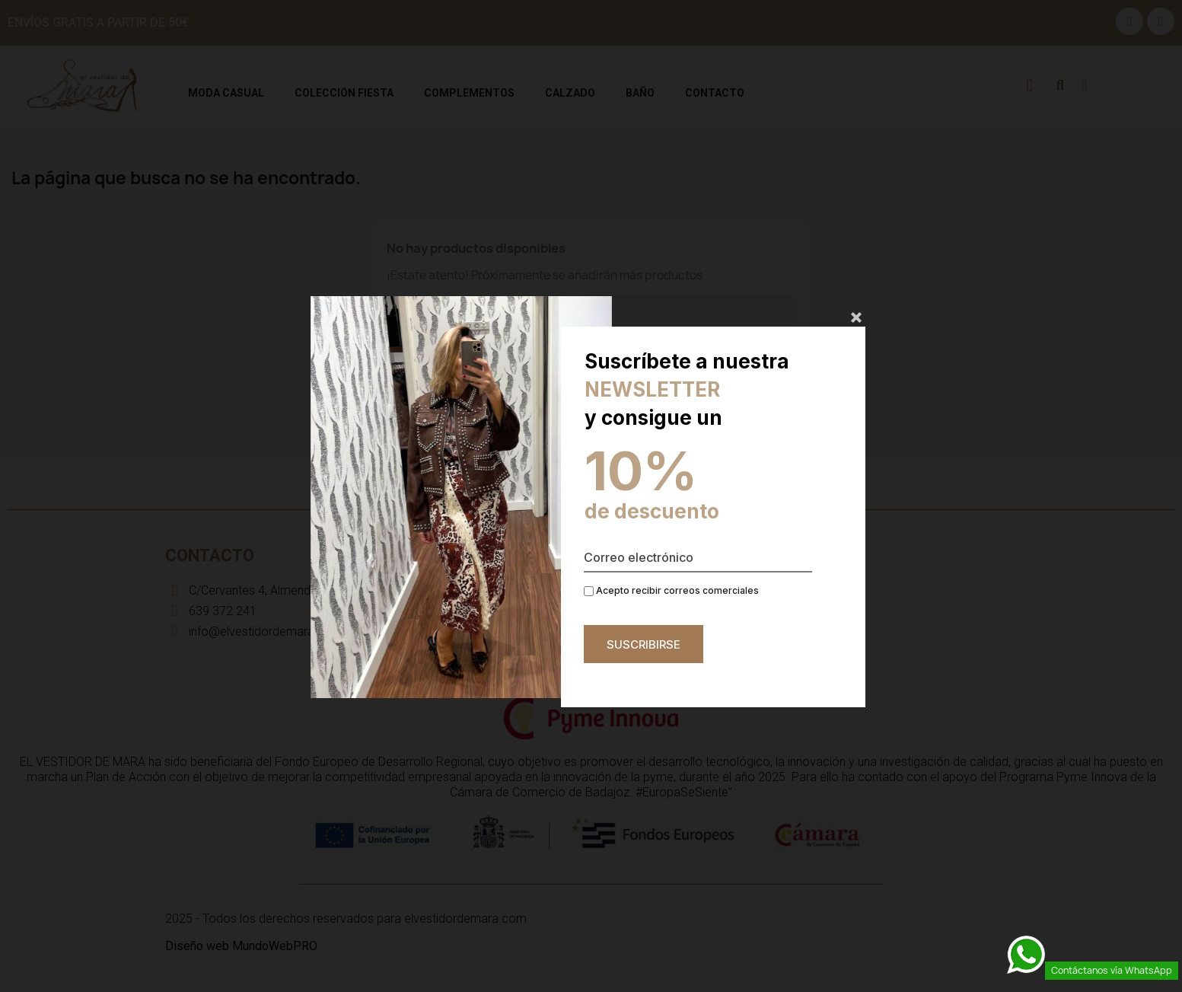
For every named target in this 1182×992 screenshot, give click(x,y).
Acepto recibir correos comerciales (671, 590)
